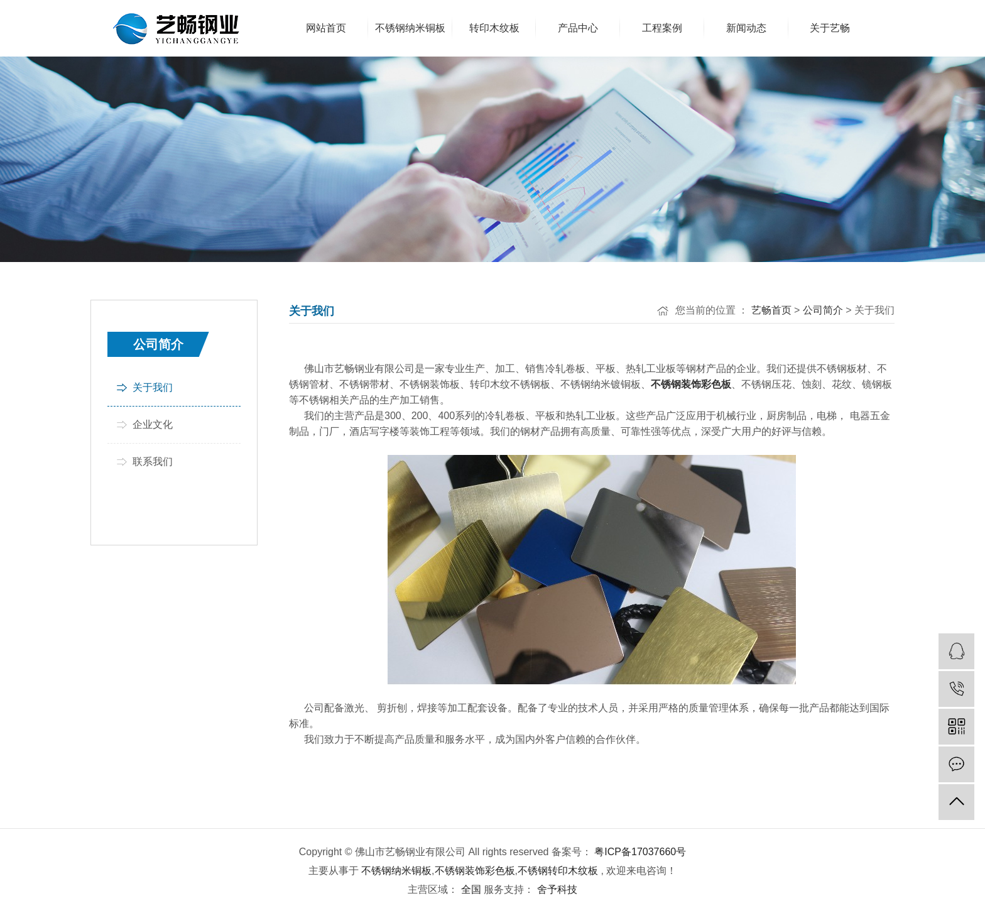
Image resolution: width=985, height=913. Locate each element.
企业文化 (153, 424)
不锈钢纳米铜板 (396, 870)
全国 (471, 889)
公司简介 (823, 310)
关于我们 (153, 387)
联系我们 (153, 461)
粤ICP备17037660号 (640, 851)
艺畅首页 (771, 310)
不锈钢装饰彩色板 (475, 870)
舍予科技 (555, 889)
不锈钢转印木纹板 (558, 870)
